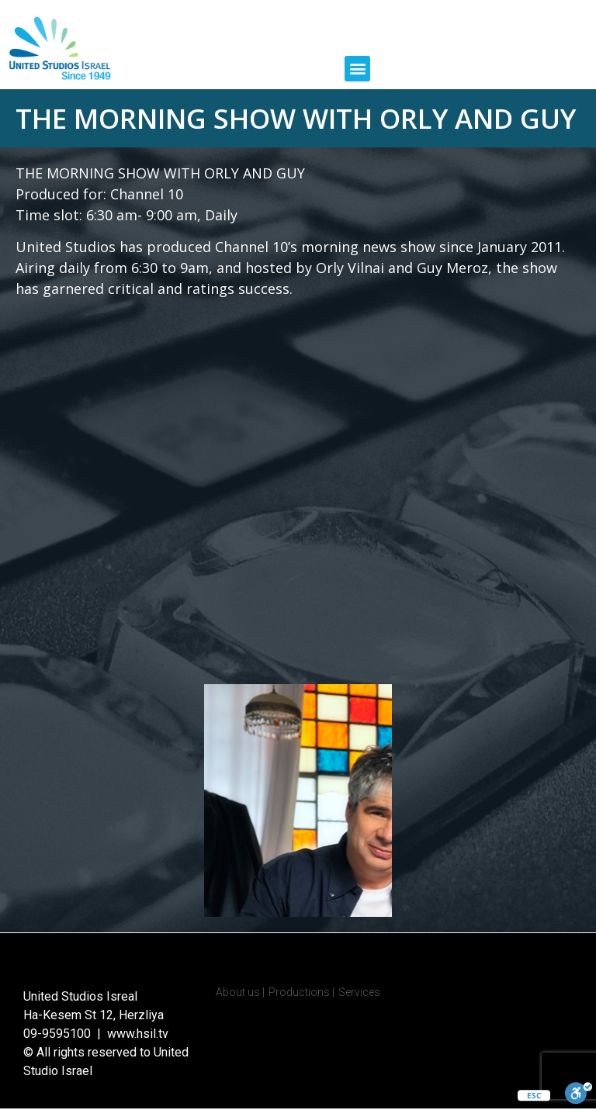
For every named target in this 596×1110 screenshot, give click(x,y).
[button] (357, 68)
